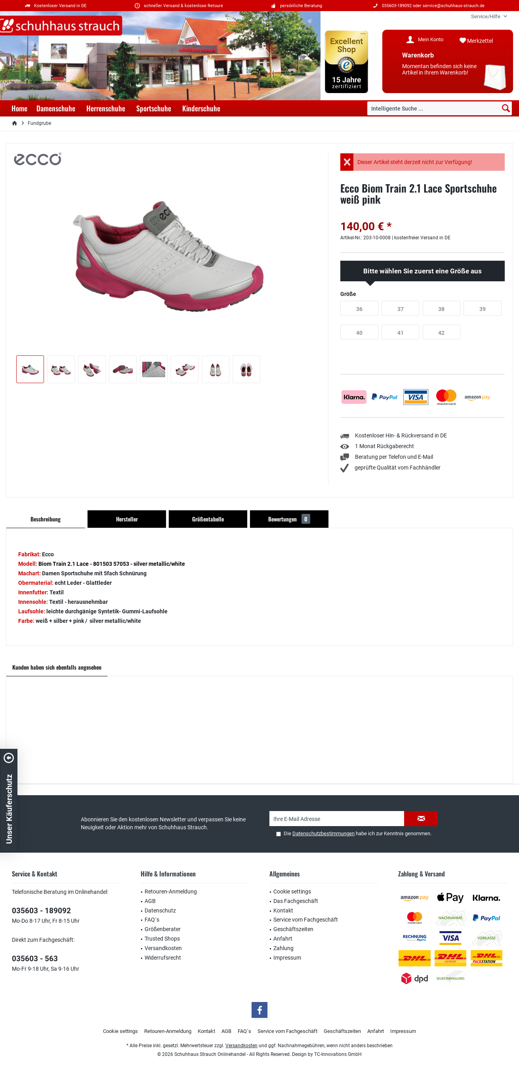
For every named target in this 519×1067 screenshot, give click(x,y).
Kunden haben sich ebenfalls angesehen (56, 667)
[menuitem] (486, 16)
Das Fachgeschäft (295, 901)
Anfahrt (282, 938)
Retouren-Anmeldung (171, 891)
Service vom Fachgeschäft (305, 919)
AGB (150, 901)
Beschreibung (46, 519)
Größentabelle (208, 519)
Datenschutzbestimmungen (323, 833)
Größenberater (163, 929)
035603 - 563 (35, 958)
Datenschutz (160, 910)
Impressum (287, 957)
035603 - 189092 (41, 910)
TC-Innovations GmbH (338, 1054)
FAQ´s (152, 919)
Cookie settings (292, 891)
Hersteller (127, 519)
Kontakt (283, 910)
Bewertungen (289, 519)
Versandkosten (163, 948)
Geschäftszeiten (293, 929)
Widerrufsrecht (163, 957)
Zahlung (283, 948)
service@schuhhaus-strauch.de (454, 5)
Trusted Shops (162, 938)
